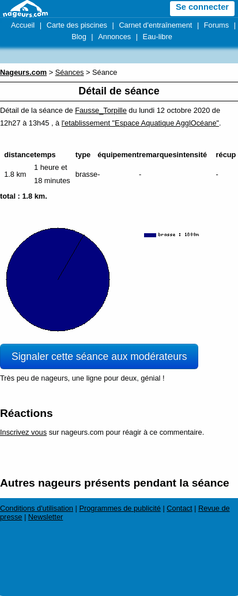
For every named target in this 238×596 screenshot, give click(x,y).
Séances (69, 72)
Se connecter (202, 7)
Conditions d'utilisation (36, 508)
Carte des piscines (77, 25)
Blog (78, 36)
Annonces (114, 36)
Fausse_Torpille (101, 110)
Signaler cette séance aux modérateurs (99, 356)
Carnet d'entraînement (155, 25)
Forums (216, 25)
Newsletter (45, 517)
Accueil (23, 25)
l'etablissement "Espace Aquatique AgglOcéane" (140, 123)
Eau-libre (157, 36)
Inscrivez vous (23, 432)
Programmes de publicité (120, 508)
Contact (179, 508)
